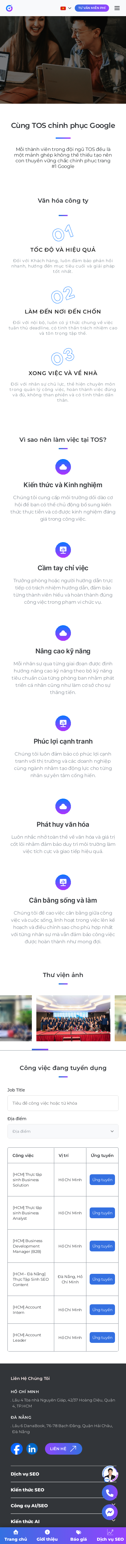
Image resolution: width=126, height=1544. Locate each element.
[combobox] (63, 1131)
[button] (21, 1049)
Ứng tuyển (102, 1179)
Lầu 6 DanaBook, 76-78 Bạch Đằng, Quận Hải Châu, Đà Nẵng (62, 1428)
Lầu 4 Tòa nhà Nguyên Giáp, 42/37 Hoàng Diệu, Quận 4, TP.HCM (63, 1403)
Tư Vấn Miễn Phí (91, 8)
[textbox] (63, 1131)
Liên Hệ (64, 1448)
